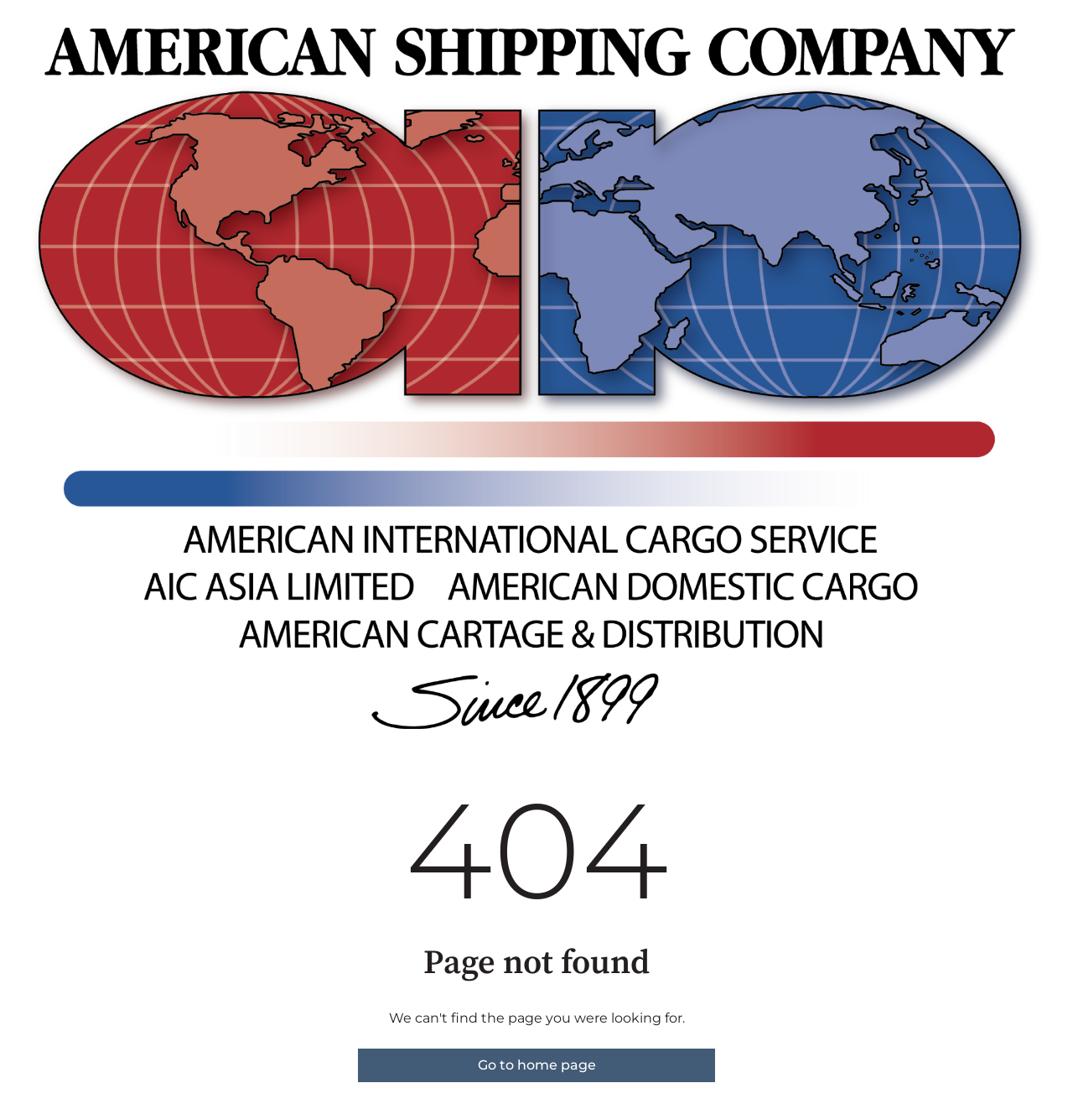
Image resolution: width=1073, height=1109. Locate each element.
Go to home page (537, 1065)
